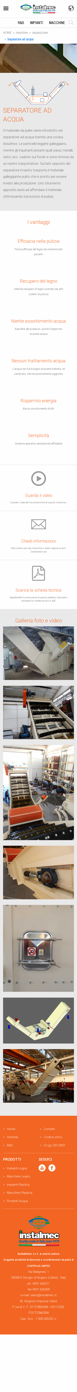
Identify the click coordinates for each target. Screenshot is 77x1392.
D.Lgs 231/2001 (54, 1145)
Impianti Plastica (18, 1185)
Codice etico (53, 1137)
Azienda (12, 1137)
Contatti (49, 1129)
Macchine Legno (18, 1176)
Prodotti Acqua (17, 1201)
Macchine (57, 22)
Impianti (36, 22)
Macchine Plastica (19, 1193)
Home (7, 32)
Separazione (40, 32)
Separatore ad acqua (20, 39)
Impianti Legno (17, 1168)
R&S (21, 22)
